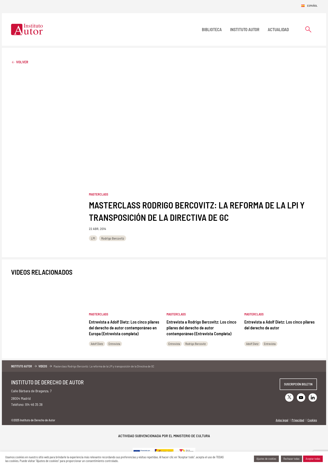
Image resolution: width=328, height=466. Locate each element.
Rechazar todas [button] (291, 458)
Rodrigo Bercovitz (112, 238)
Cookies (312, 420)
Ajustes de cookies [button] (266, 458)
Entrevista (114, 343)
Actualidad (278, 29)
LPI (93, 238)
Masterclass (98, 194)
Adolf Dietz (97, 343)
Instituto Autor (244, 29)
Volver (19, 61)
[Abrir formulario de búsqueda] (308, 29)
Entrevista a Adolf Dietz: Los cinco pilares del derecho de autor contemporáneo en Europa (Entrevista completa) (124, 327)
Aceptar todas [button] (313, 458)
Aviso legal (282, 420)
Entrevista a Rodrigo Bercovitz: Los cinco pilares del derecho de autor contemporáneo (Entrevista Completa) (201, 327)
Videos (42, 366)
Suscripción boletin (298, 384)
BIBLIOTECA (212, 29)
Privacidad (298, 420)
